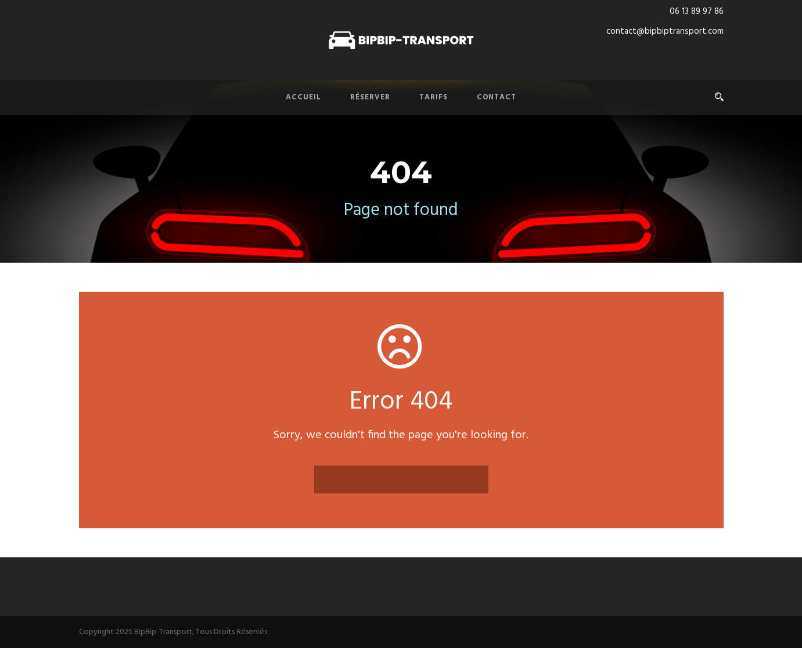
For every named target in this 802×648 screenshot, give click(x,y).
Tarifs (433, 97)
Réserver (370, 97)
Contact (496, 97)
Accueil (303, 97)
